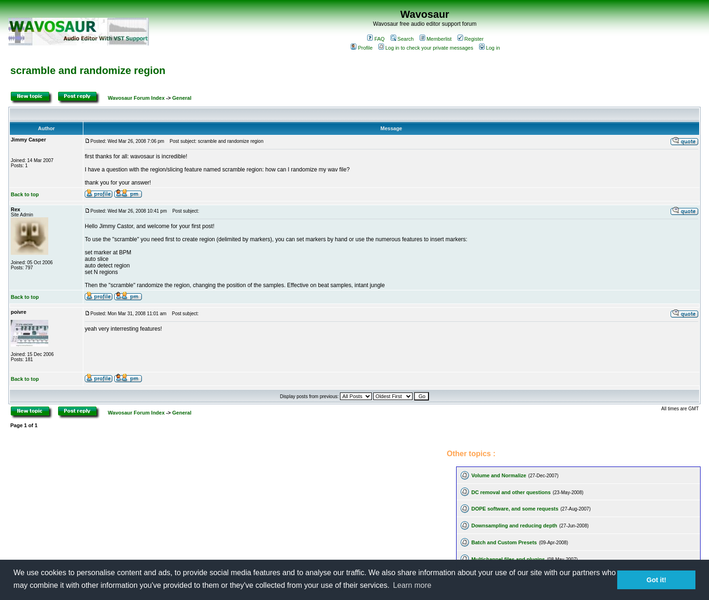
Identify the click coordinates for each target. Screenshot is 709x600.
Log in (489, 48)
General (182, 98)
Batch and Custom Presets (504, 542)
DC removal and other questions (510, 492)
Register (471, 39)
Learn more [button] (412, 585)
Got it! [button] (656, 580)
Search (402, 39)
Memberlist (436, 39)
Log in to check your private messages (425, 48)
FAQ (375, 39)
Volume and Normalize (498, 475)
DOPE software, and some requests (514, 508)
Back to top (25, 194)
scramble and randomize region (87, 70)
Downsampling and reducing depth (514, 525)
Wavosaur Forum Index (136, 98)
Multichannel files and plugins (508, 559)
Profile (361, 48)
